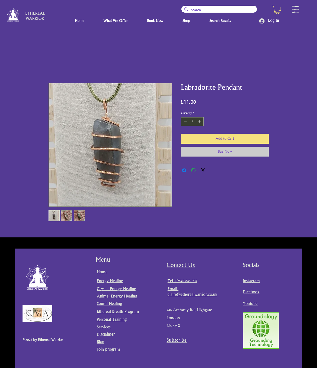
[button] (277, 10)
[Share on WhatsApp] (193, 170)
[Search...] (218, 10)
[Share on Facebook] (184, 170)
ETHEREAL (35, 14)
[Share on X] (203, 170)
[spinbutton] (192, 121)
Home (102, 272)
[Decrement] (185, 121)
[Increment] (200, 121)
